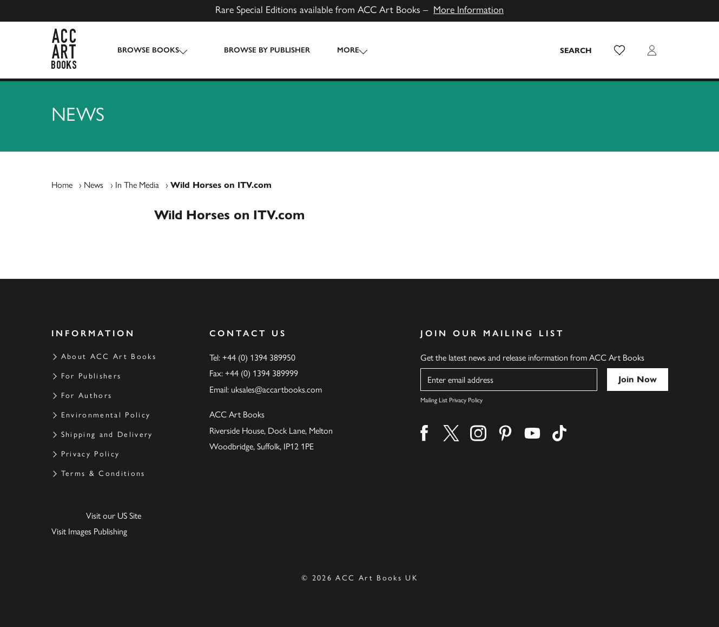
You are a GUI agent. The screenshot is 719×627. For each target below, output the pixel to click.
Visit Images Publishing (89, 531)
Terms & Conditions (103, 473)
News (93, 185)
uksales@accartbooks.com (276, 389)
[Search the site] (576, 50)
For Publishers (91, 376)
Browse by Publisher (257, 50)
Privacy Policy (90, 454)
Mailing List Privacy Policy (451, 400)
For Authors (87, 395)
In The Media (137, 185)
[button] (619, 50)
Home (61, 185)
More (338, 50)
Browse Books (148, 50)
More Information (468, 10)
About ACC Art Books (108, 356)
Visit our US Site (113, 516)
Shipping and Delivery (107, 434)
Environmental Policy (106, 415)
